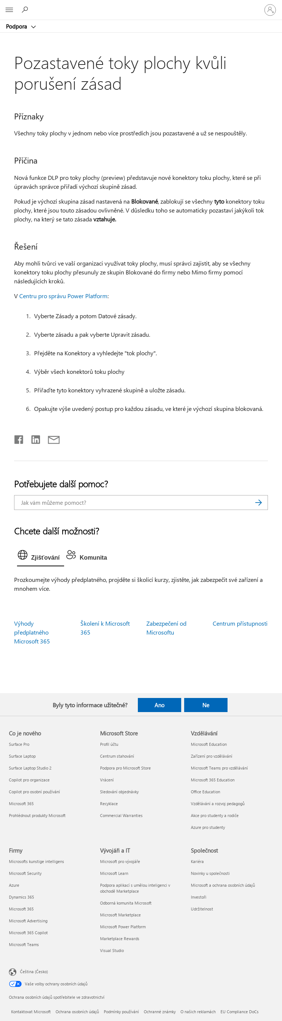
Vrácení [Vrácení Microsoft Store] (107, 780)
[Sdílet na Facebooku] (19, 438)
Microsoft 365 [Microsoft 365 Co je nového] (21, 803)
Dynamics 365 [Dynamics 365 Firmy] (21, 897)
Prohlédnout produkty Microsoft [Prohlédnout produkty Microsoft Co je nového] (37, 815)
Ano (160, 705)
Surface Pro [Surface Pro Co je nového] (19, 744)
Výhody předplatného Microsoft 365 (32, 632)
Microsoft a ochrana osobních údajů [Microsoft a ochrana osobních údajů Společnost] (223, 885)
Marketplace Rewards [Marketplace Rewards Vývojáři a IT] (119, 938)
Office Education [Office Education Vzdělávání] (205, 791)
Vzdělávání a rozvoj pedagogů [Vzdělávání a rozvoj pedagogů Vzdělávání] (218, 803)
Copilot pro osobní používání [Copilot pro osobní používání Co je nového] (34, 791)
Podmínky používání (121, 1011)
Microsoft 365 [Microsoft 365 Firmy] (21, 909)
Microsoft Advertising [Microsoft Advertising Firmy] (28, 920)
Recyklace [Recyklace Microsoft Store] (109, 803)
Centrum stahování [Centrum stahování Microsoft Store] (117, 756)
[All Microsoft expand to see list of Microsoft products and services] (9, 10)
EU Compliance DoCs (239, 1011)
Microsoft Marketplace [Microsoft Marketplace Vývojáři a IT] (120, 915)
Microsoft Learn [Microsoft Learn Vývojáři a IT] (114, 873)
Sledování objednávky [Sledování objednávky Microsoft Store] (119, 791)
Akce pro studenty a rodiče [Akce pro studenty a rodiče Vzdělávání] (215, 815)
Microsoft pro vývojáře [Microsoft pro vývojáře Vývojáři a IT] (120, 861)
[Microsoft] (140, 5)
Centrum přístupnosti (240, 623)
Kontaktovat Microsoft (31, 1011)
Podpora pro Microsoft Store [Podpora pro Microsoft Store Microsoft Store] (125, 768)
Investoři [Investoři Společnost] (198, 897)
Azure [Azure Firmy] (14, 885)
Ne (205, 705)
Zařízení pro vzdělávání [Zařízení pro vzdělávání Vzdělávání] (211, 756)
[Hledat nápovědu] (26, 10)
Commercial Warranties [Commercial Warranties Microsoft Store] (121, 815)
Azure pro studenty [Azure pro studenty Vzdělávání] (208, 827)
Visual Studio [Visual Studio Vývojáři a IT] (112, 950)
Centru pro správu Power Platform (63, 296)
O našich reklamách (198, 1011)
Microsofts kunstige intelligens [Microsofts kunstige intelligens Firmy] (36, 861)
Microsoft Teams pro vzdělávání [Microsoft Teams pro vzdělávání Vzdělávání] (219, 768)
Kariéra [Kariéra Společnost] (197, 861)
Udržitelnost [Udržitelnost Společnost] (202, 909)
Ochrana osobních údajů (77, 1011)
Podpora (17, 26)
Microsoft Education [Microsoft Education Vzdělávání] (209, 744)
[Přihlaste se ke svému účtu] (270, 10)
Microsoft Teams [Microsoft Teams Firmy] (24, 944)
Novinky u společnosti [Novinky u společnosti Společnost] (210, 873)
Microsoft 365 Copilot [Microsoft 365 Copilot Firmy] (28, 932)
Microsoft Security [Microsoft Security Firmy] (25, 873)
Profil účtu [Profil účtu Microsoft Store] (109, 744)
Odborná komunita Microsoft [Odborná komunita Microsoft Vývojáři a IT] (126, 903)
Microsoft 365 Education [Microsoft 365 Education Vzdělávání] (213, 780)
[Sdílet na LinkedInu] (32, 438)
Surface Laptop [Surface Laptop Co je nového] (22, 756)
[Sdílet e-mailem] (50, 438)
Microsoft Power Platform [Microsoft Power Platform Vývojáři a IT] (123, 926)
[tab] (40, 556)
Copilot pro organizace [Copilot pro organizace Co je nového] (29, 780)
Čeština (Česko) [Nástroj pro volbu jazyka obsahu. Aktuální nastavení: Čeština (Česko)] (34, 971)
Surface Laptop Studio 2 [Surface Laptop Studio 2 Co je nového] (30, 768)
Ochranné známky (160, 1011)
